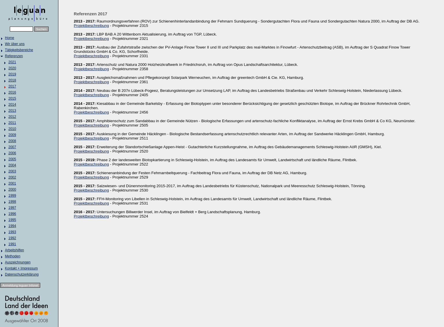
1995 (12, 220)
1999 (12, 196)
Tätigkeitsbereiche (19, 50)
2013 (12, 111)
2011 (12, 123)
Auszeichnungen (18, 262)
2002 (12, 177)
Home (9, 38)
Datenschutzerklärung (22, 274)
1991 (12, 244)
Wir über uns (15, 44)
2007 (12, 147)
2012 (12, 117)
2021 (12, 62)
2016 (12, 92)
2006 (12, 153)
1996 (12, 214)
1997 (12, 208)
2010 (12, 129)
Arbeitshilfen (14, 250)
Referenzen (14, 56)
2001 (12, 183)
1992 (12, 238)
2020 (12, 68)
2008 (12, 141)
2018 (12, 80)
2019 (12, 74)
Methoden (12, 256)
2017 (12, 86)
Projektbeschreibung (91, 25)
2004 (12, 165)
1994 (12, 226)
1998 (12, 202)
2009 (12, 135)
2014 (12, 105)
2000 (12, 189)
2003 (12, 171)
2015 (12, 98)
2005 (12, 159)
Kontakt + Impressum (21, 268)
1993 (12, 232)
